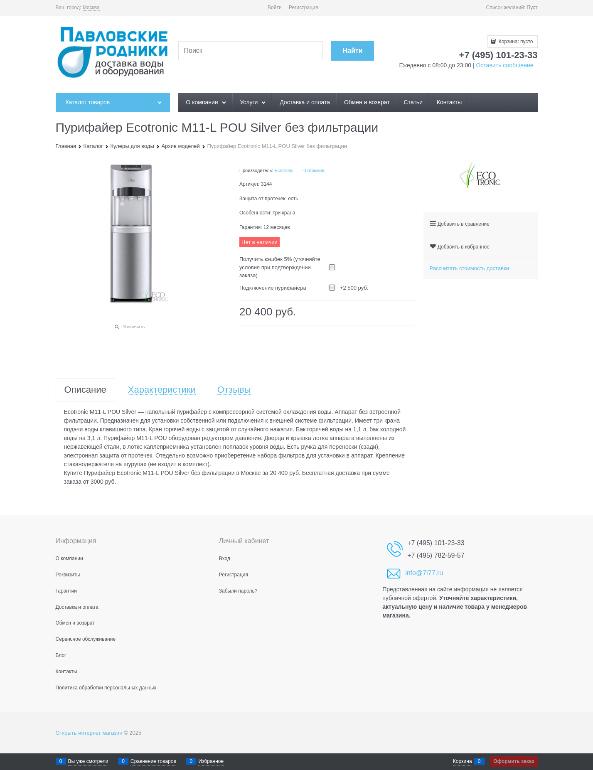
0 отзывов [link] (314, 170)
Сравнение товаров (153, 761)
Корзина (462, 761)
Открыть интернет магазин (89, 733)
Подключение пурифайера (272, 288)
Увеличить (134, 326)
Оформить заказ (513, 761)
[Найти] (352, 51)
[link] (91, 8)
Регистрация (303, 7)
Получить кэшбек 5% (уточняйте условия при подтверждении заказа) (279, 267)
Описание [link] (85, 390)
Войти (275, 7)
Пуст (532, 7)
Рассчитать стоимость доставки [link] (469, 268)
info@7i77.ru (424, 572)
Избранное (211, 761)
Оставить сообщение (504, 65)
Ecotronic (283, 170)
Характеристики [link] (162, 390)
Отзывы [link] (234, 390)
